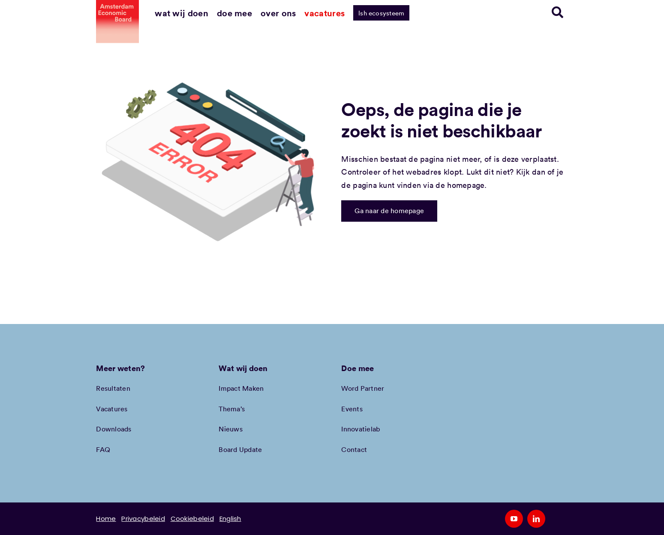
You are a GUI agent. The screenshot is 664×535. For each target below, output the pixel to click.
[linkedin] (536, 519)
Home (106, 518)
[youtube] (514, 519)
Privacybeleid (143, 518)
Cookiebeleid (192, 518)
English (230, 518)
